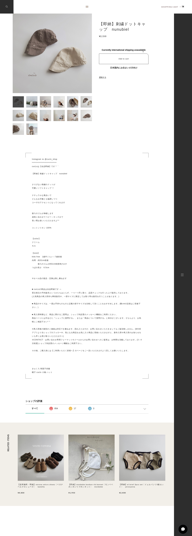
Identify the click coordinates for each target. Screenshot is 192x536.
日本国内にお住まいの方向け (123, 68)
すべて (35, 408)
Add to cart (123, 59)
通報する (102, 77)
